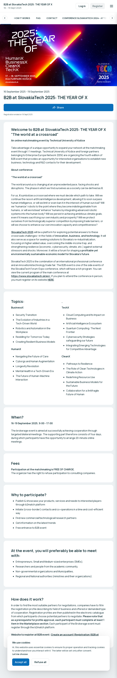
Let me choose (20, 654)
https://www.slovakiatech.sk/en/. (31, 276)
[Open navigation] (111, 6)
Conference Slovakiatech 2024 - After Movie (88, 18)
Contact (51, 18)
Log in (82, 6)
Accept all (21, 662)
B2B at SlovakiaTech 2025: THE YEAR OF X (28, 4)
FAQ (38, 18)
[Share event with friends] (58, 107)
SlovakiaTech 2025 (22, 232)
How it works (22, 18)
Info (5, 18)
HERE (51, 280)
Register (97, 6)
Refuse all (40, 662)
